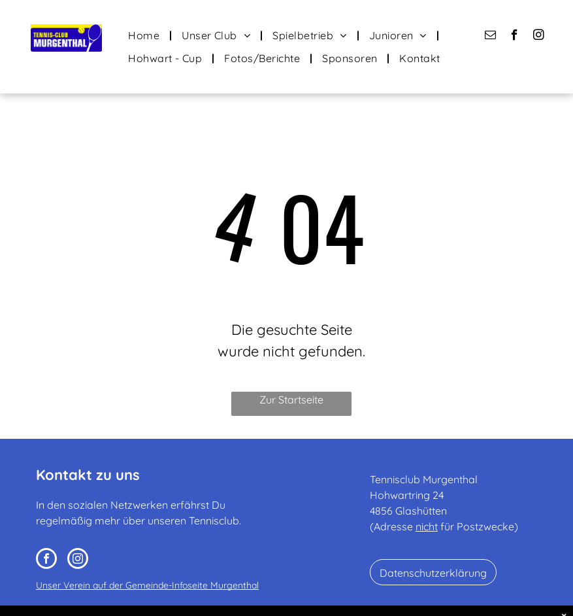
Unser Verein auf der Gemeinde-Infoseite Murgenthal (147, 585)
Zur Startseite (291, 399)
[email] (490, 36)
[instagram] (539, 36)
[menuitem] (145, 35)
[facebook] (514, 36)
